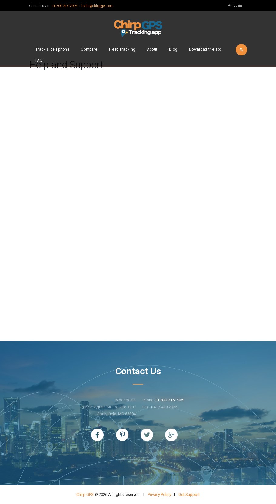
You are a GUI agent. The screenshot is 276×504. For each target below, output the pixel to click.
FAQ (39, 60)
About (152, 49)
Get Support (189, 494)
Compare (89, 49)
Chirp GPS (85, 494)
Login (238, 5)
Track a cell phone (52, 49)
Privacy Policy (159, 494)
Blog (173, 49)
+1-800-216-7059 (64, 6)
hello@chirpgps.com (97, 6)
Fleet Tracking (122, 49)
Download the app (205, 49)
